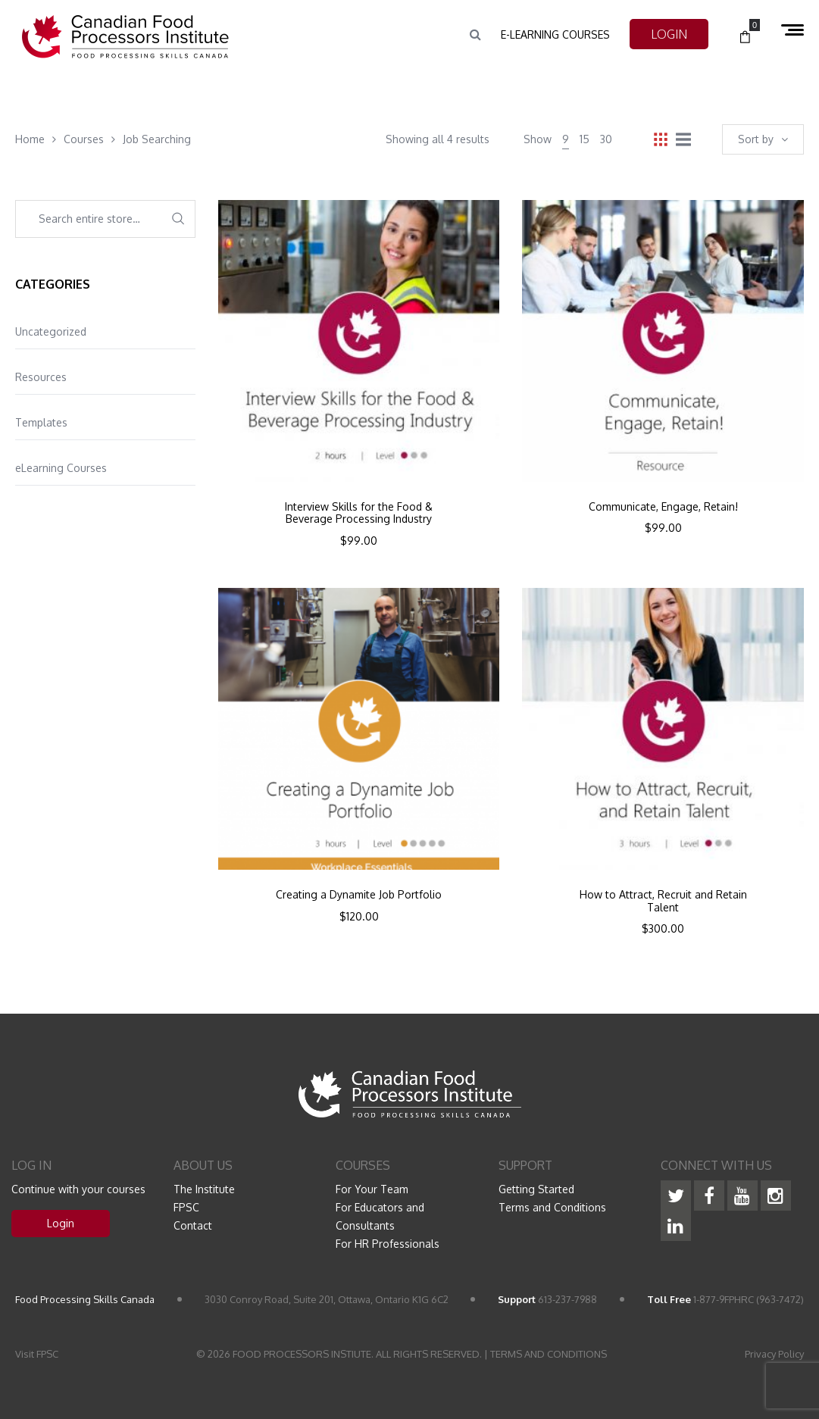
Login (60, 1223)
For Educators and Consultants (380, 1216)
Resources (41, 376)
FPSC (186, 1207)
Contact (192, 1225)
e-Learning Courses (555, 34)
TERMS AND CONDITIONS (548, 1354)
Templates (41, 422)
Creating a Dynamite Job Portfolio (359, 895)
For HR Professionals (387, 1243)
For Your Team (372, 1189)
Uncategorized (50, 331)
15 (584, 139)
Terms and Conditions (552, 1207)
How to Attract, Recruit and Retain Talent (663, 901)
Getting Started (536, 1189)
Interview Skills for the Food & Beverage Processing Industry (359, 513)
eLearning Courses (61, 467)
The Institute (204, 1189)
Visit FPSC (36, 1354)
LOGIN (669, 34)
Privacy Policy (774, 1354)
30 (606, 139)
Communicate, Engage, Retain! (663, 507)
